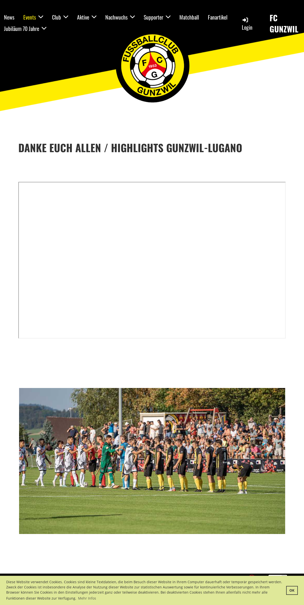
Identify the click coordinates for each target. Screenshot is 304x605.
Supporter (157, 17)
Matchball (189, 17)
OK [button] (291, 590)
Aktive (86, 17)
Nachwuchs (120, 17)
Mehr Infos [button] (87, 598)
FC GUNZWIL (284, 23)
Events (33, 17)
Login (247, 24)
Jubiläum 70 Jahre (25, 28)
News (9, 17)
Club (60, 17)
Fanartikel (217, 17)
